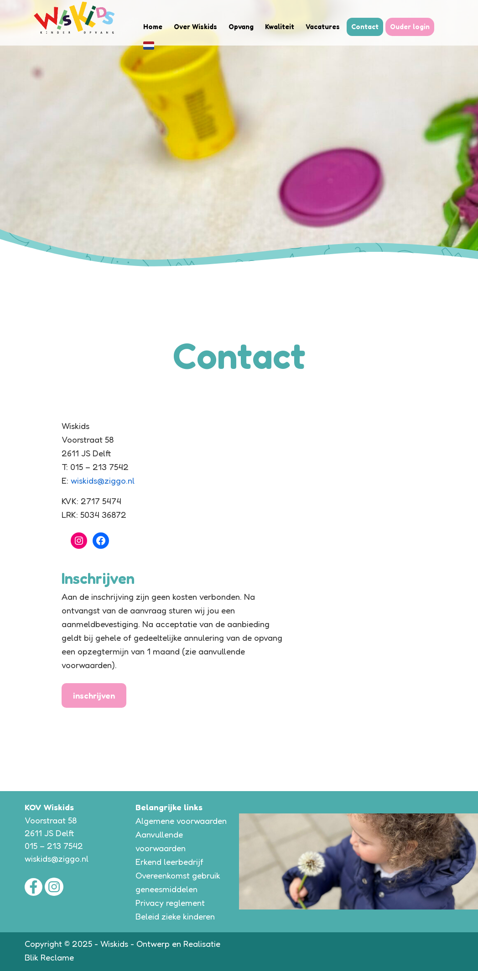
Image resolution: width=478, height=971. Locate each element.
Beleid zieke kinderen (175, 916)
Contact (365, 26)
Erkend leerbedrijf (169, 862)
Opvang (241, 26)
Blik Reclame (49, 957)
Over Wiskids (195, 26)
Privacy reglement (170, 903)
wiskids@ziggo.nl (103, 480)
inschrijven (94, 695)
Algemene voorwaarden (181, 821)
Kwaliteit (279, 26)
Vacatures (323, 26)
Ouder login (410, 26)
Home (152, 26)
